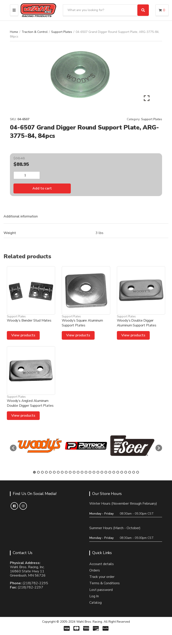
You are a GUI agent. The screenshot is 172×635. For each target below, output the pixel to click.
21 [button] (113, 472)
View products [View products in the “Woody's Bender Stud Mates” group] (23, 335)
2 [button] (38, 472)
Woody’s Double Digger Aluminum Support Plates (136, 323)
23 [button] (121, 472)
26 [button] (133, 472)
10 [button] (70, 472)
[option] (40, 446)
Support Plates (61, 32)
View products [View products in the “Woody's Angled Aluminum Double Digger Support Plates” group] (23, 415)
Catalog (95, 602)
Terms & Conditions (104, 583)
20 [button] (109, 472)
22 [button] (117, 472)
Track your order (101, 576)
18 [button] (102, 472)
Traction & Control (35, 32)
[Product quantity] (26, 175)
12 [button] (78, 472)
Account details (101, 564)
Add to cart (42, 188)
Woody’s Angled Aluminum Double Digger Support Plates (30, 403)
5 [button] (50, 472)
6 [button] (54, 472)
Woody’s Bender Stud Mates (29, 320)
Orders (94, 570)
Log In (94, 596)
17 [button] (98, 472)
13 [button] (82, 472)
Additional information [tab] (21, 216)
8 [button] (62, 472)
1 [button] (34, 472)
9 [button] (66, 472)
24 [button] (125, 472)
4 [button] (46, 472)
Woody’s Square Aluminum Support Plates (82, 323)
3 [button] (42, 472)
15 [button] (90, 472)
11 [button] (74, 472)
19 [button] (106, 472)
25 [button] (129, 472)
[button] (13, 448)
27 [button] (137, 472)
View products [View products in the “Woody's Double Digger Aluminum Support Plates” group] (133, 335)
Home (14, 32)
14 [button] (86, 472)
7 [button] (58, 472)
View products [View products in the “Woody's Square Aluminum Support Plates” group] (78, 335)
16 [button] (94, 472)
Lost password (101, 589)
